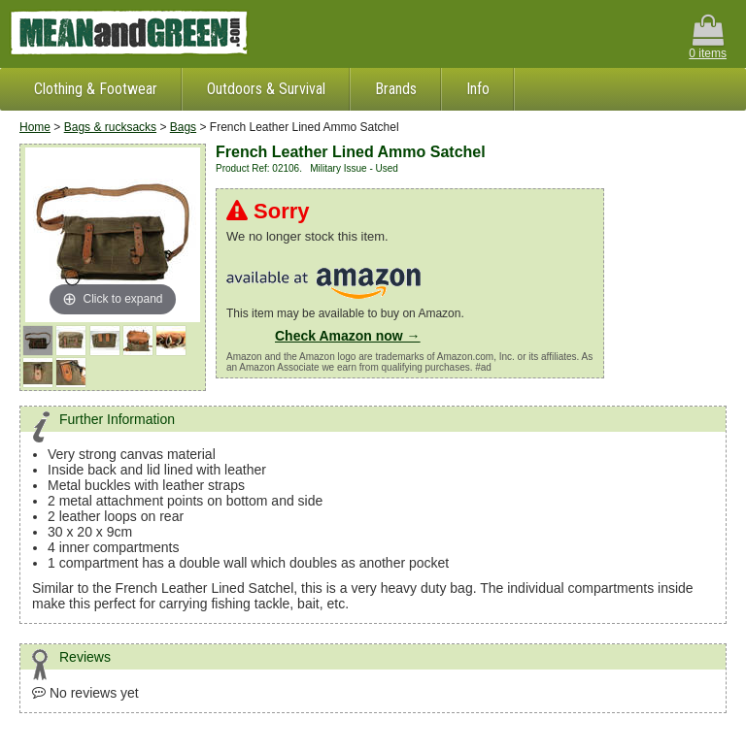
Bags (183, 127)
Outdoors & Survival (266, 89)
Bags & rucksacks (110, 127)
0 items (708, 37)
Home (35, 127)
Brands (396, 89)
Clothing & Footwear (95, 89)
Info (478, 89)
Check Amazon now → (348, 335)
